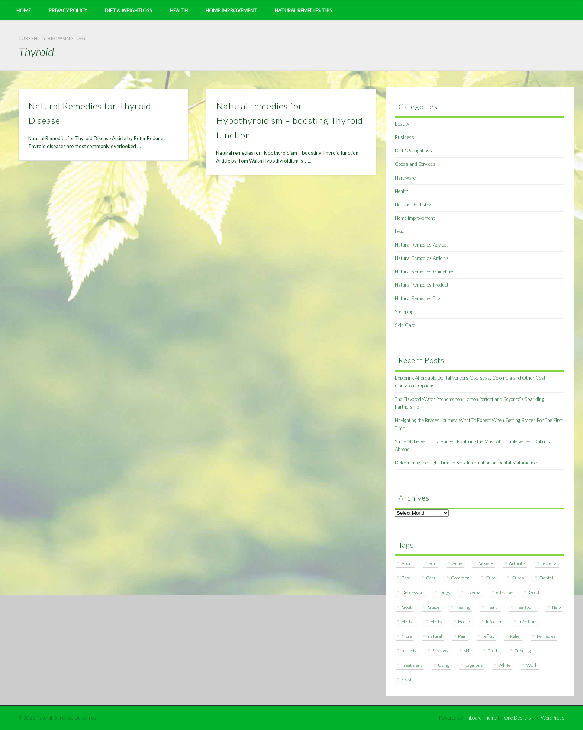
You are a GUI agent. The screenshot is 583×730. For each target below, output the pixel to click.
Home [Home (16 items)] (464, 621)
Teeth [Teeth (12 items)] (493, 650)
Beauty (402, 124)
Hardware (405, 178)
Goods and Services (415, 164)
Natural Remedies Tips (303, 10)
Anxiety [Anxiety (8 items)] (485, 563)
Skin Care (405, 325)
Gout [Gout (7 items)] (407, 607)
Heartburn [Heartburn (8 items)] (525, 607)
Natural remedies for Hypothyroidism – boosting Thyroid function (289, 120)
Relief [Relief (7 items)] (515, 636)
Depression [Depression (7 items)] (412, 592)
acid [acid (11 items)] (433, 563)
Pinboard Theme (480, 718)
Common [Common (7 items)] (460, 578)
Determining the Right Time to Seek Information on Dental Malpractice (466, 463)
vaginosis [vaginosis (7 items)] (474, 665)
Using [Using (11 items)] (443, 665)
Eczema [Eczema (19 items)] (473, 592)
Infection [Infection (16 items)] (494, 621)
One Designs (517, 718)
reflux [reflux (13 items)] (488, 636)
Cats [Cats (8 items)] (430, 578)
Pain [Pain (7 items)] (462, 636)
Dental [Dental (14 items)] (546, 578)
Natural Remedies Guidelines (425, 271)
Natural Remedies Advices (422, 245)
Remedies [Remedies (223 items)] (546, 636)
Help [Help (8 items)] (556, 607)
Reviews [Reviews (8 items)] (440, 650)
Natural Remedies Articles (421, 258)
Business (404, 137)
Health (179, 10)
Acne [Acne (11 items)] (457, 563)
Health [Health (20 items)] (492, 607)
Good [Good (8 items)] (534, 592)
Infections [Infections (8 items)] (528, 621)
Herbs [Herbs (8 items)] (436, 621)
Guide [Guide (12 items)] (433, 607)
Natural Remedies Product (421, 285)
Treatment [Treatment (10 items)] (412, 665)
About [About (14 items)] (407, 563)
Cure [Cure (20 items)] (491, 578)
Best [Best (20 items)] (406, 578)
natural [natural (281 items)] (435, 636)
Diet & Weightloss (128, 10)
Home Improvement (231, 10)
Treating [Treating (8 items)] (523, 650)
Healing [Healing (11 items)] (462, 607)
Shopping (404, 312)
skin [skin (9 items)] (468, 650)
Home (23, 10)
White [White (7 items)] (504, 665)
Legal (400, 231)
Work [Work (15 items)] (531, 665)
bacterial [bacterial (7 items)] (549, 563)
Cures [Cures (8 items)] (518, 578)
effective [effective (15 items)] (504, 592)
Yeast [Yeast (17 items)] (407, 679)
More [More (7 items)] (407, 636)
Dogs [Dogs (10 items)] (444, 592)
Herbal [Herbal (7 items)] (408, 621)
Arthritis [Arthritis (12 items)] (517, 563)
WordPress (552, 718)
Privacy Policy (68, 10)
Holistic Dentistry (413, 205)
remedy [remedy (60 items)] (409, 650)
